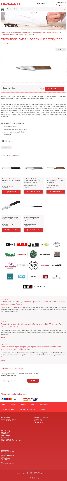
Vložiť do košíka (56, 89)
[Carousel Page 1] (51, 26)
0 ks (38, 3)
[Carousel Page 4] (57, 26)
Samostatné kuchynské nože (53, 32)
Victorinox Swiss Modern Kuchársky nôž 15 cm (22, 34)
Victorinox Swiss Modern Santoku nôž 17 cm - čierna (11, 218)
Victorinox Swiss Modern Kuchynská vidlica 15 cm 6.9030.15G (54, 180)
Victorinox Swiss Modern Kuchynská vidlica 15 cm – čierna (33, 218)
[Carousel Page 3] (55, 26)
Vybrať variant (11, 192)
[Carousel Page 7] (62, 26)
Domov (3, 32)
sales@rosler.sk (9, 453)
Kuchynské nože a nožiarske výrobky (20, 32)
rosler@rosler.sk (9, 420)
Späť (59, 49)
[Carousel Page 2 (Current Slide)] (53, 26)
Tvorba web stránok (21, 473)
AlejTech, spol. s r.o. (44, 473)
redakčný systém (33, 473)
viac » (3, 315)
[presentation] (15, 387)
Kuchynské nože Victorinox (38, 32)
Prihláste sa (60, 2)
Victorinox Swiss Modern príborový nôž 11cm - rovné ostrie (11, 180)
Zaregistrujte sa (61, 5)
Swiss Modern (5, 34)
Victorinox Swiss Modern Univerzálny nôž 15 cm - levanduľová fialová (32, 180)
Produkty (8, 32)
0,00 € (43, 3)
